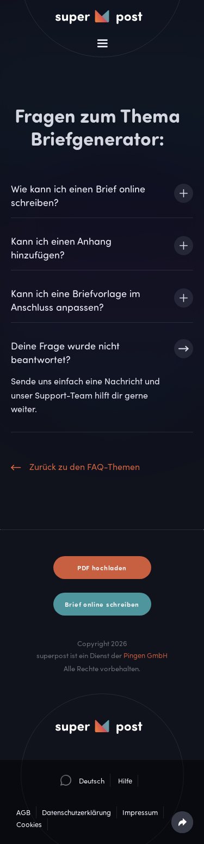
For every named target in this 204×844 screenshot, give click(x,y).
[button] (102, 44)
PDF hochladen (102, 567)
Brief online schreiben (102, 604)
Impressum (140, 812)
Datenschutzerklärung (76, 812)
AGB (23, 812)
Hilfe (125, 780)
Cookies (29, 824)
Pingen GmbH (145, 655)
